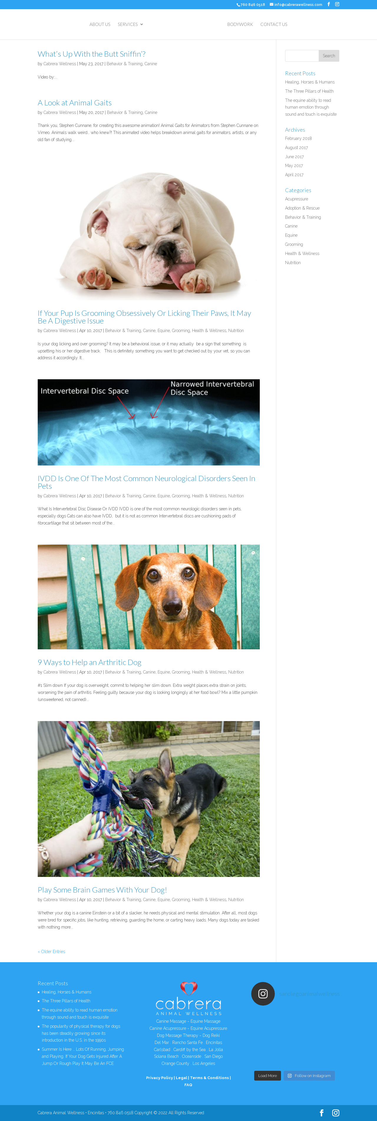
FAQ (188, 1085)
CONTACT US (273, 24)
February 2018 (298, 138)
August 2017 (296, 147)
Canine (151, 63)
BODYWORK (240, 24)
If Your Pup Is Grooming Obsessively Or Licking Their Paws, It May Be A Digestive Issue (144, 316)
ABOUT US (100, 24)
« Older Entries (51, 951)
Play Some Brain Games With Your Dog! (102, 889)
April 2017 (294, 174)
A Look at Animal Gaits (75, 102)
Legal (181, 1078)
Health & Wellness (209, 330)
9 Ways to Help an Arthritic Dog (89, 662)
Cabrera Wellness (60, 63)
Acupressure (296, 199)
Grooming (181, 330)
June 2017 (294, 156)
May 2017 (294, 165)
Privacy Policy (159, 1078)
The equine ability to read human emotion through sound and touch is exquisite (311, 107)
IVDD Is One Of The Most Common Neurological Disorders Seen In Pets (146, 482)
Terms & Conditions (209, 1078)
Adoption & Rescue (302, 208)
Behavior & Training (125, 63)
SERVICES (128, 24)
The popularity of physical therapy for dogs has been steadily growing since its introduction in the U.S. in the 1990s (81, 1033)
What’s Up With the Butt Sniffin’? (91, 53)
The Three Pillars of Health (309, 91)
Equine (164, 330)
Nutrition (236, 330)
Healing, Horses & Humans (310, 82)
